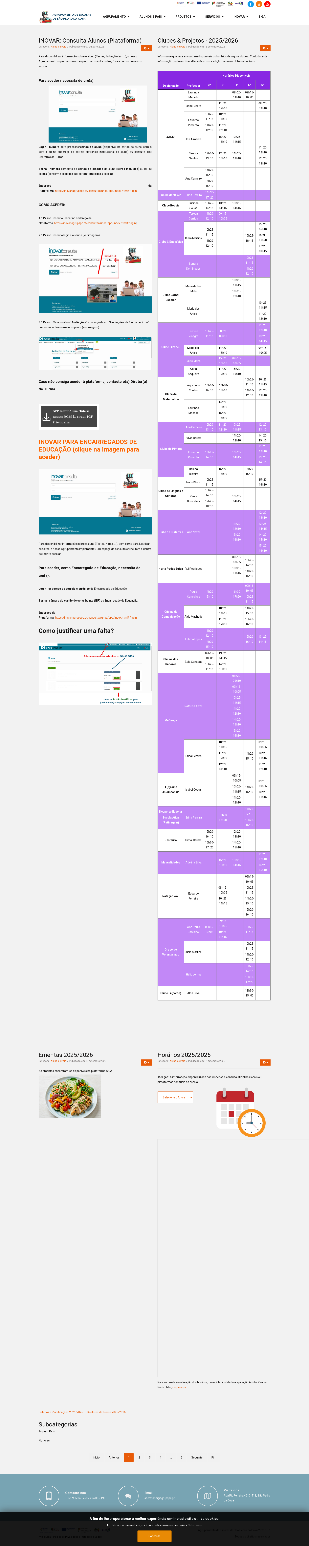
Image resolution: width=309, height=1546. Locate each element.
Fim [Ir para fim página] (213, 1457)
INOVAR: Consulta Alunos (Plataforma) (90, 40)
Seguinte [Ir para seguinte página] (197, 1457)
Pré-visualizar (62, 422)
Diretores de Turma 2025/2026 (106, 1412)
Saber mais (195, 1525)
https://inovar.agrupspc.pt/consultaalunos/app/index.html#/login (96, 190)
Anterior (114, 1457)
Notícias (44, 1440)
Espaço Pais (47, 1431)
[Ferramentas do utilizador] (146, 48)
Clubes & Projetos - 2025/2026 (198, 40)
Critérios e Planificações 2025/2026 (61, 1412)
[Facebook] (251, 4)
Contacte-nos (75, 1493)
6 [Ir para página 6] (181, 1457)
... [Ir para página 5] (171, 1457)
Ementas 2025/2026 (66, 1054)
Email (148, 1493)
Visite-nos (231, 1490)
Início (96, 1457)
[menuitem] (116, 16)
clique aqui (179, 1387)
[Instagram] (259, 4)
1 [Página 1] (129, 1457)
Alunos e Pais (58, 46)
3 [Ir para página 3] (150, 1457)
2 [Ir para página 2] (139, 1457)
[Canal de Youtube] (267, 4)
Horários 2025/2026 (184, 1054)
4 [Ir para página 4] (160, 1457)
